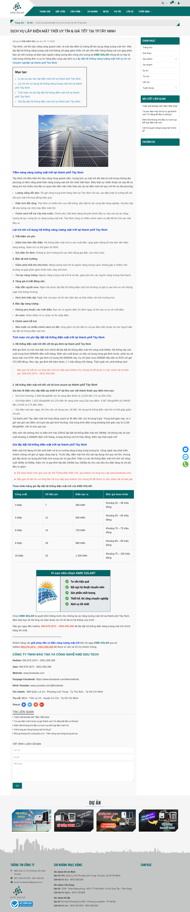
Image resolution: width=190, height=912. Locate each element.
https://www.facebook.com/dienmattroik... (58, 679)
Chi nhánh (92, 11)
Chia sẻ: (16, 704)
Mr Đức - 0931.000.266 (72, 879)
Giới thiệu (60, 11)
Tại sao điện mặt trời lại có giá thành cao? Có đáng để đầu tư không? (46, 721)
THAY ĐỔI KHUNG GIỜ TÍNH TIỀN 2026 (31, 717)
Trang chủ (44, 11)
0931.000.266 (38, 878)
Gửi (17, 786)
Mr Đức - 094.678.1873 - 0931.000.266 (80, 905)
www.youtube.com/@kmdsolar (46, 685)
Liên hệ (129, 11)
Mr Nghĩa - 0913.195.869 (73, 892)
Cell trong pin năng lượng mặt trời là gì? (32, 729)
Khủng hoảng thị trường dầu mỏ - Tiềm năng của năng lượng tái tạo (46, 733)
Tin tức (117, 11)
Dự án (106, 11)
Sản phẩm (76, 11)
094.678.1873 (24, 878)
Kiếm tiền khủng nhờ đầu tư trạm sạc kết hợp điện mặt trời (41, 725)
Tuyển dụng (145, 11)
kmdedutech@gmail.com (31, 882)
